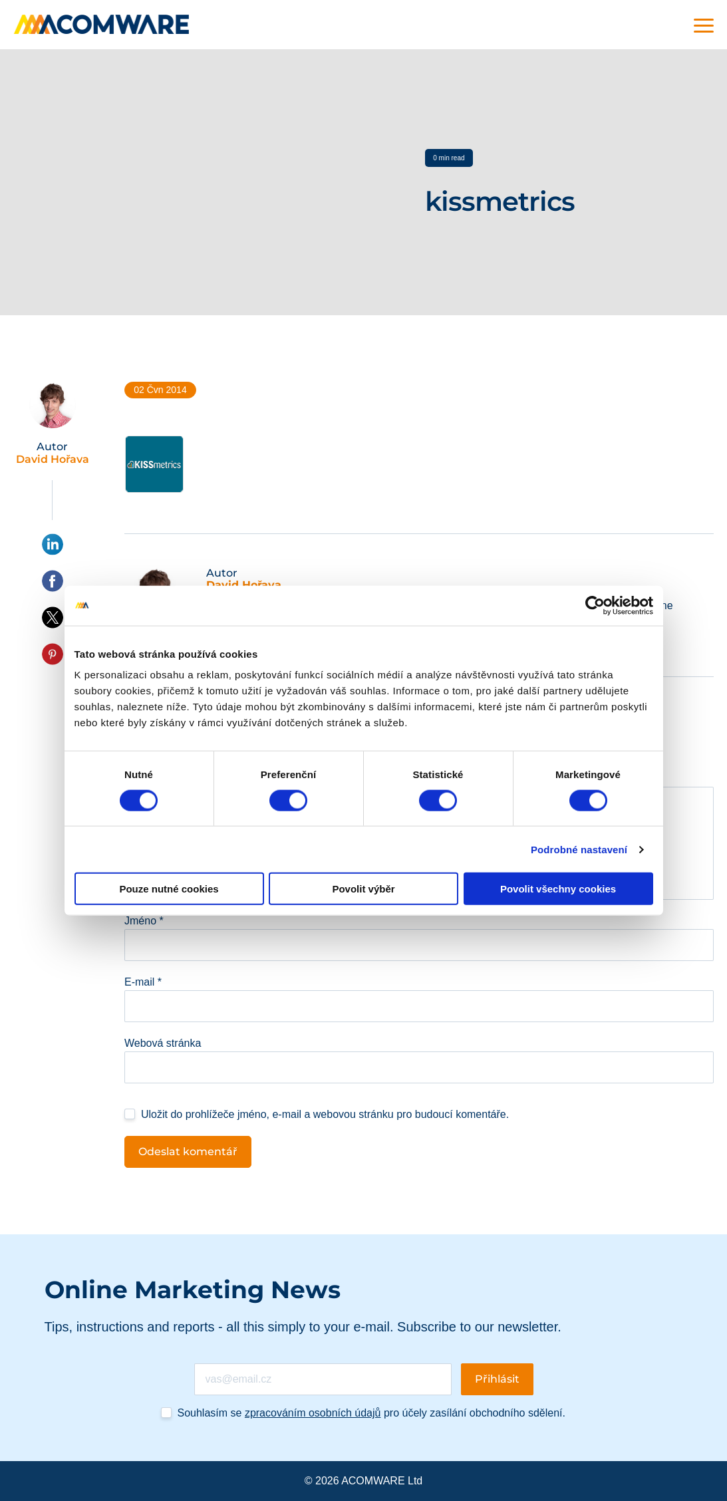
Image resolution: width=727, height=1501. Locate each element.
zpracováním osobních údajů (313, 1413)
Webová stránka (162, 1043)
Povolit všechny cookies (558, 888)
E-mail (143, 982)
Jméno (144, 920)
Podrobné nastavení (579, 849)
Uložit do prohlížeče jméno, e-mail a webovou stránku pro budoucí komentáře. (325, 1114)
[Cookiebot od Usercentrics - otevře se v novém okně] (595, 605)
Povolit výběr (363, 888)
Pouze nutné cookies (168, 888)
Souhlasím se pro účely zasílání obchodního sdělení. (371, 1413)
